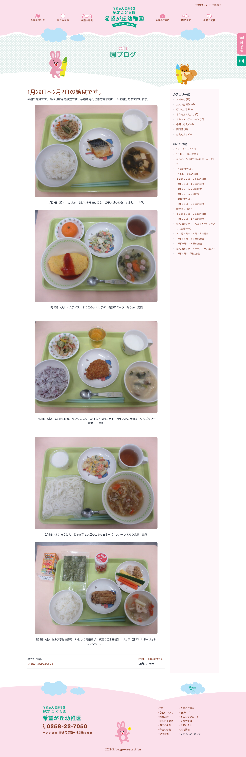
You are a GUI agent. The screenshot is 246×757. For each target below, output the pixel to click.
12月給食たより (184, 198)
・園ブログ (184, 712)
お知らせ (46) (183, 99)
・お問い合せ (185, 725)
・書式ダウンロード (188, 717)
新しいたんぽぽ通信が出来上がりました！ (195, 161)
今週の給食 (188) (185, 124)
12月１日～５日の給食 (188, 194)
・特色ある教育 (165, 721)
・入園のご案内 (186, 708)
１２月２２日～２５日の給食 (191, 178)
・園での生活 (164, 725)
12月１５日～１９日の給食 (190, 184)
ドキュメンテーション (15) (190, 119)
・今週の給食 (164, 729)
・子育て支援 (185, 721)
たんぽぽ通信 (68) (185, 104)
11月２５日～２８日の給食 (190, 204)
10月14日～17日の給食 (188, 253)
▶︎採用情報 (216, 5)
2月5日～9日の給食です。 (151, 659)
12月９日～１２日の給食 (189, 188)
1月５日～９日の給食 (187, 174)
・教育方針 (163, 717)
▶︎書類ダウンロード (203, 5)
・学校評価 (163, 734)
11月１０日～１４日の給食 (190, 218)
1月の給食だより (185, 168)
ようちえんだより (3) (187, 114)
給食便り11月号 (184, 208)
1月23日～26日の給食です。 (41, 664)
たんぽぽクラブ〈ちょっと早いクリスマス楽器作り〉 (195, 226)
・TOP (160, 708)
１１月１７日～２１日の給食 (191, 213)
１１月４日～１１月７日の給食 (192, 233)
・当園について (165, 712)
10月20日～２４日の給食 (189, 243)
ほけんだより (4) (185, 109)
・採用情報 (184, 729)
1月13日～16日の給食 (187, 154)
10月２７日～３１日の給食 (190, 238)
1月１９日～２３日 (186, 149)
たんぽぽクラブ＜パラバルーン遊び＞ (195, 248)
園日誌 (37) (182, 129)
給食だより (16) (184, 134)
